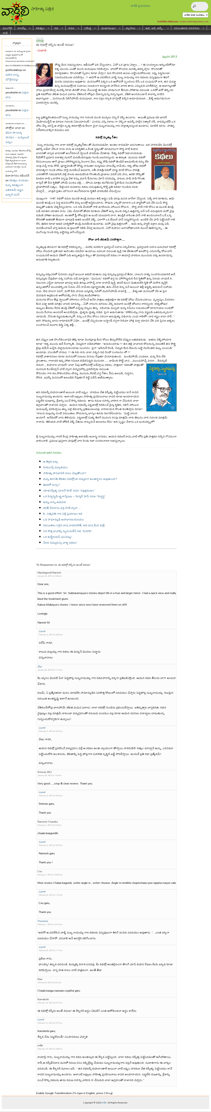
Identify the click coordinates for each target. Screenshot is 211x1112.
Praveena (42, 920)
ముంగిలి (7, 27)
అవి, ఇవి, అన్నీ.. (156, 27)
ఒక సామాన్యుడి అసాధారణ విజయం (63, 519)
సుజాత (42, 50)
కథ (57, 27)
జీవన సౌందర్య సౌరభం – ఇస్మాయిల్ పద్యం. (17, 137)
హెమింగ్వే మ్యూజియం (55, 467)
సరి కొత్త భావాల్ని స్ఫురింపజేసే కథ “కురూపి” (67, 531)
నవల (72, 27)
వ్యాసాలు (131, 27)
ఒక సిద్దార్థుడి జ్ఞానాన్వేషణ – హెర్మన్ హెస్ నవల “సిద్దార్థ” (74, 496)
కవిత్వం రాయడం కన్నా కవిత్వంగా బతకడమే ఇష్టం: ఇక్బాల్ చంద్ (17, 187)
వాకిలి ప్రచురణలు (140, 5)
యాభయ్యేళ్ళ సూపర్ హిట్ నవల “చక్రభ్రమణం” (69, 490)
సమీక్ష (89, 27)
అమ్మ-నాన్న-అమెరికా (54, 502)
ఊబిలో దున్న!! (51, 484)
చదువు (40, 40)
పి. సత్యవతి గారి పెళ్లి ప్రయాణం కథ (62, 513)
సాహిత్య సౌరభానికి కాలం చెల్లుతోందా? (64, 473)
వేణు (39, 666)
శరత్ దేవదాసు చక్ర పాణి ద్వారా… (62, 508)
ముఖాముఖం (109, 27)
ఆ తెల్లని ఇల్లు (50, 461)
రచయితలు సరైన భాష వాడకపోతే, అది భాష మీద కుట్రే (74, 525)
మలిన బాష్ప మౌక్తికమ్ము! (12, 77)
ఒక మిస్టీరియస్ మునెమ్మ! (57, 537)
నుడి (5, 32)
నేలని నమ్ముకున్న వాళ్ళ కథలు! (60, 542)
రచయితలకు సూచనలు (187, 27)
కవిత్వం (41, 27)
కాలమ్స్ (23, 27)
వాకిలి (103, 1102)
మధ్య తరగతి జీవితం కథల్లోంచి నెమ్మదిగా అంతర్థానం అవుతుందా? (80, 479)
